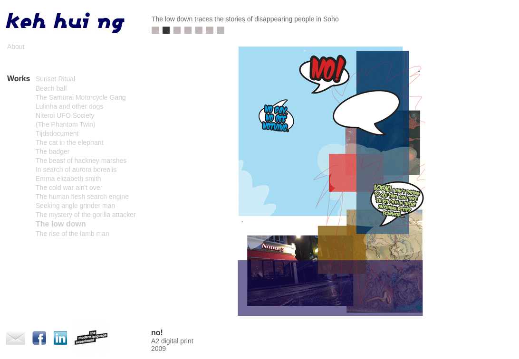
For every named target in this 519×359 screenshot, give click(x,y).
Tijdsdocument (57, 133)
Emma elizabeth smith (68, 178)
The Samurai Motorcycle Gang (81, 97)
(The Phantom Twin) (66, 124)
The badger (53, 151)
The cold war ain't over (69, 187)
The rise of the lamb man (72, 233)
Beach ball (51, 88)
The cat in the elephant (69, 142)
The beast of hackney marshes (81, 160)
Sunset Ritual (55, 79)
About (16, 46)
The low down (61, 224)
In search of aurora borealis (76, 169)
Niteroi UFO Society (65, 115)
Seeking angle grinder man (75, 205)
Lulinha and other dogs (69, 106)
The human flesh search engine (82, 196)
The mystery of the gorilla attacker (86, 214)
